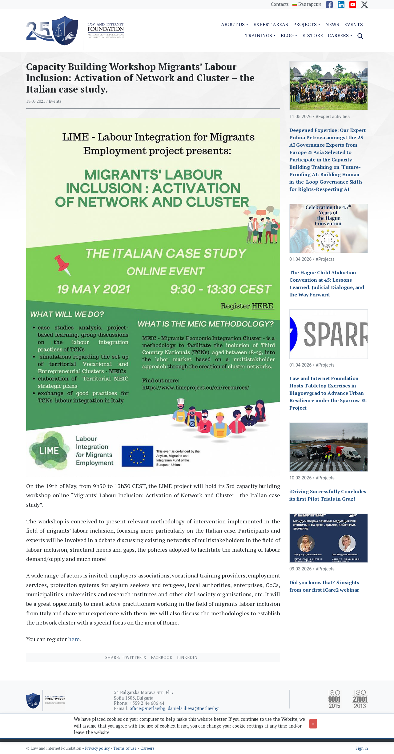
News (332, 24)
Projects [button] (305, 24)
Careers (147, 748)
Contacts (280, 4)
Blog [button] (287, 35)
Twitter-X (134, 657)
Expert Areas (270, 24)
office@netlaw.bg (147, 708)
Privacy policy (98, 748)
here (74, 639)
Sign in (362, 748)
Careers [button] (338, 35)
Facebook (161, 657)
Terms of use (125, 748)
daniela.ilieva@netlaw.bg (193, 708)
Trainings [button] (258, 35)
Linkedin (187, 657)
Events (353, 24)
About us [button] (233, 24)
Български (309, 4)
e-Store (312, 35)
